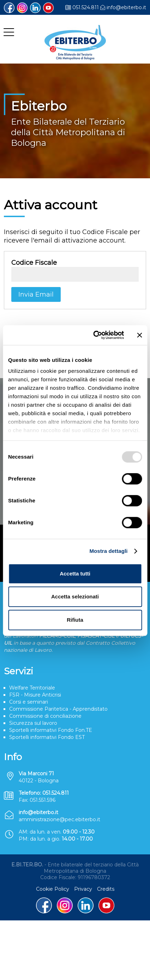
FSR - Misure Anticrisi (35, 695)
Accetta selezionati (75, 596)
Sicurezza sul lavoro (33, 723)
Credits (105, 889)
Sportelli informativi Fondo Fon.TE (50, 730)
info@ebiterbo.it (126, 7)
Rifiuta (75, 620)
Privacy (83, 889)
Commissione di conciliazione (45, 716)
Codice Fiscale (34, 263)
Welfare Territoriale (32, 688)
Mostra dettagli (108, 551)
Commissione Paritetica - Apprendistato (58, 709)
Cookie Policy (52, 889)
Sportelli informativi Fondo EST (47, 737)
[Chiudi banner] (139, 335)
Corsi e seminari (28, 702)
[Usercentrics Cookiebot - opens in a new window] (94, 335)
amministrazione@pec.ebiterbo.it (59, 819)
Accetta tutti (75, 574)
